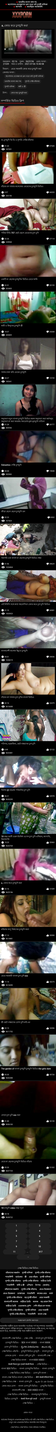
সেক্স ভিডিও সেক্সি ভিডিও (17, 1394)
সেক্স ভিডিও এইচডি (10, 1351)
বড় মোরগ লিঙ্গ (46, 1301)
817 (41, 1252)
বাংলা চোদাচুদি (48, 1368)
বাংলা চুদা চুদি (48, 1351)
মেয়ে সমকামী (44, 1297)
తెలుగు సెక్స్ (46, 1347)
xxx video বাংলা (35, 1390)
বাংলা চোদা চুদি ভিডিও (27, 1386)
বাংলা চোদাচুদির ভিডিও (29, 1368)
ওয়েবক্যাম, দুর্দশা (24, 1306)
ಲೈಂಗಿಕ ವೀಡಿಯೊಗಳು (30, 1347)
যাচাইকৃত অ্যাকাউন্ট (34, 7)
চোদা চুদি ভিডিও (11, 1347)
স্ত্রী (26, 1277)
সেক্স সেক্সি (28, 1338)
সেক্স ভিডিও (28, 1403)
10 (39, 1246)
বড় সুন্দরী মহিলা (30, 1297)
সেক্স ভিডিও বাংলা (18, 1360)
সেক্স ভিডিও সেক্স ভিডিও (28, 1268)
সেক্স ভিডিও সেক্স (9, 1381)
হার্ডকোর (19, 1277)
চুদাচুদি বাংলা (45, 1398)
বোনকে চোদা (10, 1355)
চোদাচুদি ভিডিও (12, 1342)
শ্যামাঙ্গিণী (9, 1277)
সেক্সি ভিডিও (42, 1364)
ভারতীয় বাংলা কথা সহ (28, 2)
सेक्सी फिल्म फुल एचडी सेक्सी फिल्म (21, 1364)
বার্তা (51, 1293)
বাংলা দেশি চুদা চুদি (27, 1355)
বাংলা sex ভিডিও (9, 1368)
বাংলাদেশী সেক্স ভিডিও (11, 1338)
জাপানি (19, 7)
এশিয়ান (30, 1285)
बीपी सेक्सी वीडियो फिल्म (44, 1377)
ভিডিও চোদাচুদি (11, 1398)
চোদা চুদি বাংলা (39, 1373)
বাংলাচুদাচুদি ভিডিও (39, 1394)
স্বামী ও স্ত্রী (22, 86)
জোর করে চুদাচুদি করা (19, 93)
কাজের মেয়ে (42, 1293)
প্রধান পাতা (28, 1412)
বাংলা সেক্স (42, 1314)
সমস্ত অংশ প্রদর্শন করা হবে (28, 1320)
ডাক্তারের (21, 1293)
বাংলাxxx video (36, 1360)
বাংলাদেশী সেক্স (44, 1355)
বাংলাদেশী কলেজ (11, 1301)
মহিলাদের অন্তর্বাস (13, 1272)
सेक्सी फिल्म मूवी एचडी (29, 1398)
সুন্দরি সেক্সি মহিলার (32, 81)
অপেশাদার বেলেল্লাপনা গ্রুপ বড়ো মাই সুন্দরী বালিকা (27, 4)
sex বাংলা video (29, 1342)
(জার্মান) (46, 1285)
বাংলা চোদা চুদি (25, 1381)
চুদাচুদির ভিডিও (46, 1386)
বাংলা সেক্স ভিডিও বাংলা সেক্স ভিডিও (17, 1377)
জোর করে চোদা (9, 1386)
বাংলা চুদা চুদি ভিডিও (44, 1338)
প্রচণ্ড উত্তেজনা (45, 1289)
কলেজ (35, 1301)
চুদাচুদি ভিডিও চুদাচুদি (30, 1351)
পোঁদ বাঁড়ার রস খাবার (41, 1306)
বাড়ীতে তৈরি (46, 1281)
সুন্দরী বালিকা (9, 86)
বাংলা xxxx (45, 1342)
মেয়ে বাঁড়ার (33, 1277)
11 (14, 1252)
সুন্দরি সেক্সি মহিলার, (29, 1289)
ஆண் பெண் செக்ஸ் (44, 1381)
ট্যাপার (37, 1285)
